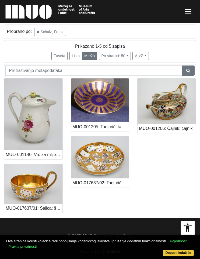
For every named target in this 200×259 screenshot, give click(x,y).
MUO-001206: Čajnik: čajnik (165, 128)
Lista (76, 56)
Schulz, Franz (50, 32)
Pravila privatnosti (22, 246)
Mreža (89, 56)
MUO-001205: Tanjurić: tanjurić (100, 127)
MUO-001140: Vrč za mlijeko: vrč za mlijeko (34, 154)
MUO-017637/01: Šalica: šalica (34, 208)
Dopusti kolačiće (178, 253)
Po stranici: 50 (113, 56)
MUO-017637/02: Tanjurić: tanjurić (100, 183)
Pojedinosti (178, 241)
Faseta (59, 56)
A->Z (139, 56)
